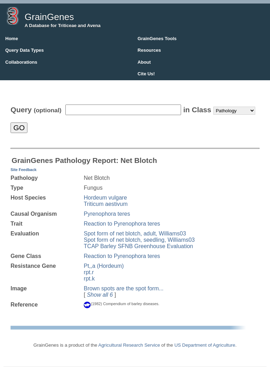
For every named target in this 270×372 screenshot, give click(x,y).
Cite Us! (146, 73)
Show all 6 (100, 295)
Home (11, 38)
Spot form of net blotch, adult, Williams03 (135, 234)
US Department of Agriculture (204, 345)
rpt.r (89, 272)
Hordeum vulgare (105, 198)
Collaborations (21, 62)
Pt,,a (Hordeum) (104, 266)
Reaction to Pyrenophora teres (122, 224)
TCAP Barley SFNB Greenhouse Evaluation (138, 246)
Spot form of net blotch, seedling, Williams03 (139, 240)
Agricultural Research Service (129, 345)
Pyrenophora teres (107, 214)
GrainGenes (49, 17)
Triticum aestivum (106, 204)
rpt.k (89, 279)
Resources (149, 50)
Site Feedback (24, 170)
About (144, 62)
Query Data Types (24, 50)
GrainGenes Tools (156, 38)
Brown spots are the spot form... (123, 288)
